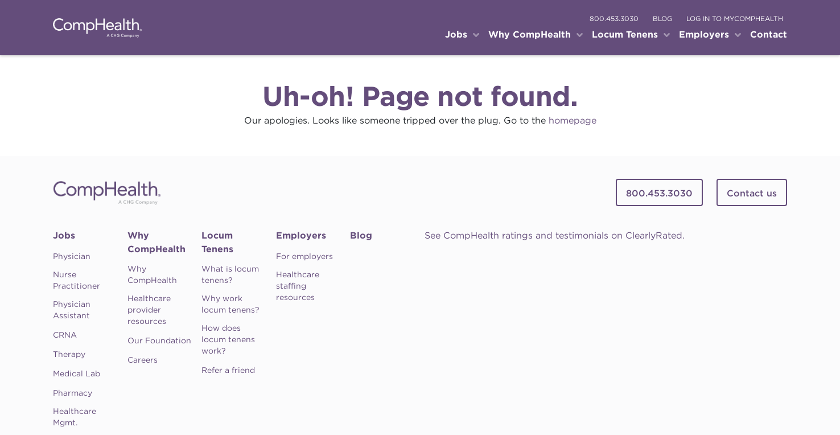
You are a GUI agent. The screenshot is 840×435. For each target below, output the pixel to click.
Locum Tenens (217, 242)
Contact (768, 34)
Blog (361, 235)
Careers (142, 359)
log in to (734, 18)
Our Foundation (159, 340)
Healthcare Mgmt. (74, 417)
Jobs (64, 235)
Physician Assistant (71, 309)
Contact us (752, 193)
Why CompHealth (156, 242)
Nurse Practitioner (76, 280)
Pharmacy (72, 392)
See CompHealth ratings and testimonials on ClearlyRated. (555, 235)
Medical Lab (76, 373)
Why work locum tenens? (230, 304)
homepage (572, 120)
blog (662, 18)
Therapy (69, 354)
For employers (304, 256)
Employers (301, 235)
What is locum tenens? (230, 274)
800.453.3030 (614, 18)
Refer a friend (228, 370)
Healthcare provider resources (149, 310)
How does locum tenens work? (228, 339)
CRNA (65, 334)
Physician (71, 256)
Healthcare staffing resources (297, 286)
